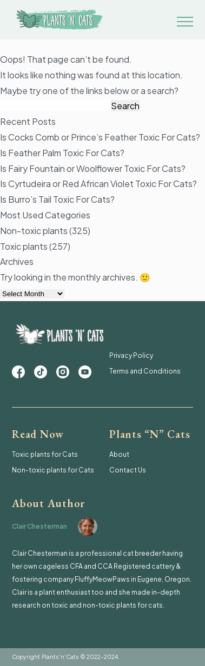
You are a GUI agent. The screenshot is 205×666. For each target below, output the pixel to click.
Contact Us (127, 470)
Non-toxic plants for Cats (53, 470)
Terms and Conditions (145, 371)
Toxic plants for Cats (45, 454)
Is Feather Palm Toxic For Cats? (62, 152)
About (119, 454)
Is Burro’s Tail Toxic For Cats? (57, 199)
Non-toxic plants (34, 230)
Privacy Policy (131, 355)
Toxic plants (24, 246)
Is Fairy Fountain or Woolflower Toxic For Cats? (93, 168)
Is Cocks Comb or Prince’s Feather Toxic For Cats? (100, 137)
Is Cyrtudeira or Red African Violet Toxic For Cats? (98, 183)
